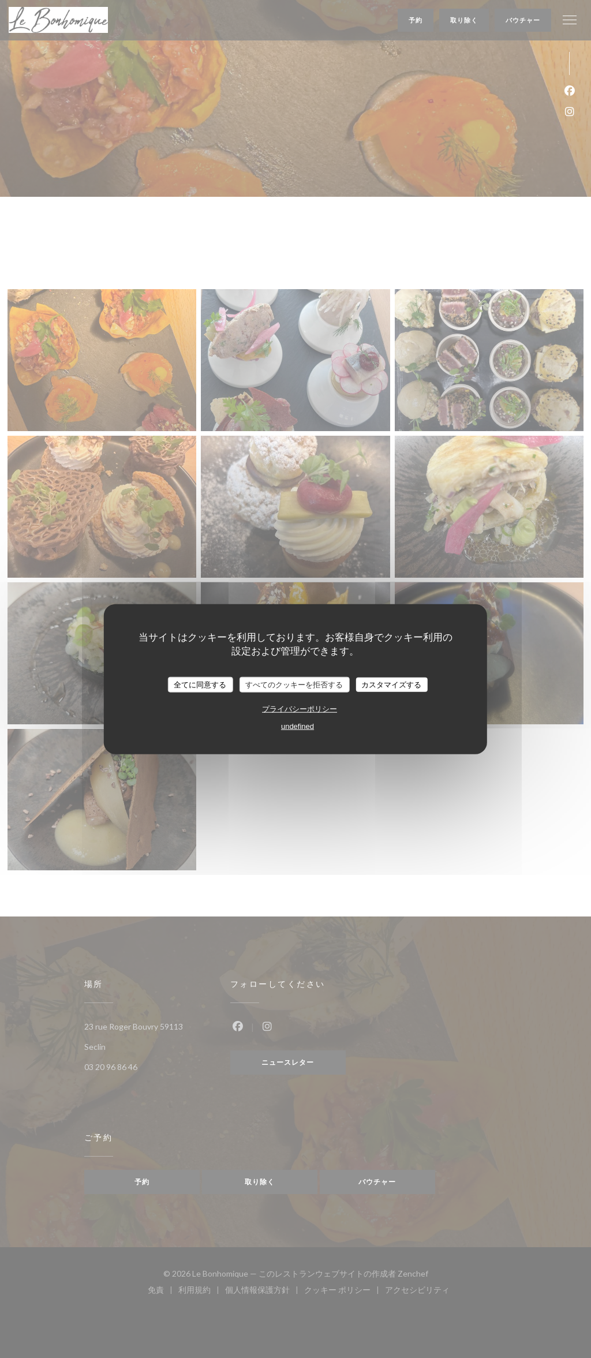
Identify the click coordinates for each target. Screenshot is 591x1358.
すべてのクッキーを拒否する (294, 684)
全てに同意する (200, 684)
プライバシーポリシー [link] (299, 709)
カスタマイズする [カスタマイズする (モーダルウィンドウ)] (391, 684)
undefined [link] (297, 726)
